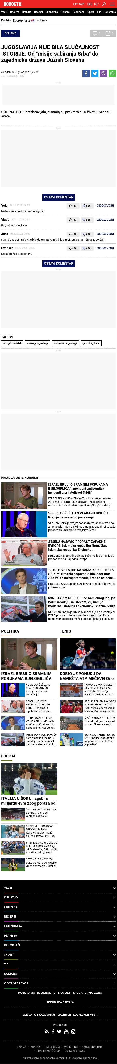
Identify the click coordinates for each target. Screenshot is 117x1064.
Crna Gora (93, 993)
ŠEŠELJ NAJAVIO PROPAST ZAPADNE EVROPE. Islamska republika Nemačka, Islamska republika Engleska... (77, 546)
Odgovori (105, 206)
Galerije (64, 1015)
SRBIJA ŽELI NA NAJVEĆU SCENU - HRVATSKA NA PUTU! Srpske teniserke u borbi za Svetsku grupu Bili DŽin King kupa (100, 706)
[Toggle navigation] (112, 4)
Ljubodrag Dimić (91, 343)
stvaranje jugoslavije (37, 343)
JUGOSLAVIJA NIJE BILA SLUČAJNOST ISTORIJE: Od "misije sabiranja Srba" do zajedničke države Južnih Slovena (50, 53)
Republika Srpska (60, 1002)
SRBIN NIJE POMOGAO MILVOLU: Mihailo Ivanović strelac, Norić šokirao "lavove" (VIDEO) (40, 831)
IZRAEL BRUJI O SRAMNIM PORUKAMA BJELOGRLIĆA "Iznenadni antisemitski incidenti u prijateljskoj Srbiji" (78, 488)
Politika (6, 20)
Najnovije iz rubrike (19, 478)
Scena (27, 1015)
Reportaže (78, 11)
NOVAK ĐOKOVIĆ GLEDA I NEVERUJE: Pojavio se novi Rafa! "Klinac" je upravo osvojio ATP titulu (100, 689)
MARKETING (71, 1047)
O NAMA (21, 1047)
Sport (90, 11)
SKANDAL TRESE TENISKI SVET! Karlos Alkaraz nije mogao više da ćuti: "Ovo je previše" (99, 739)
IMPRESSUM (53, 1047)
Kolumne (42, 20)
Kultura (60, 974)
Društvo (14, 11)
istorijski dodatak (12, 343)
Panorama (110, 11)
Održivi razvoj (60, 983)
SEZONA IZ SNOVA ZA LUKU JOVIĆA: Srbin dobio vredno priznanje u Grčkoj (41, 862)
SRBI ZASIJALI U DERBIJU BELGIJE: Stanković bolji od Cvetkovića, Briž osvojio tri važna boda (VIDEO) (41, 847)
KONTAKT (36, 1047)
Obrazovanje (45, 1015)
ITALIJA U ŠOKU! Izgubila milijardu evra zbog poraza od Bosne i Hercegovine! (28, 803)
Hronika (26, 11)
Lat (75, 4)
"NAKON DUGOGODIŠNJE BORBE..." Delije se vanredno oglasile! (41, 812)
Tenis (65, 631)
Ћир (81, 4)
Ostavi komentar (58, 197)
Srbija (78, 993)
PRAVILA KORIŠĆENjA (48, 1051)
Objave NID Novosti (75, 1051)
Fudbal (8, 756)
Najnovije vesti (85, 1015)
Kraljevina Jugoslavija (65, 343)
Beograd (44, 993)
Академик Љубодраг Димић (20, 72)
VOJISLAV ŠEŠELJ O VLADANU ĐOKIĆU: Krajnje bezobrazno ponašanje (78, 515)
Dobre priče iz (24, 21)
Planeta (65, 11)
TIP (99, 11)
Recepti (38, 11)
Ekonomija (52, 11)
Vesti (4, 11)
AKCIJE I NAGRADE (92, 1047)
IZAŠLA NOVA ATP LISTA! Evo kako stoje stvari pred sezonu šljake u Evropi (99, 721)
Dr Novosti (62, 993)
